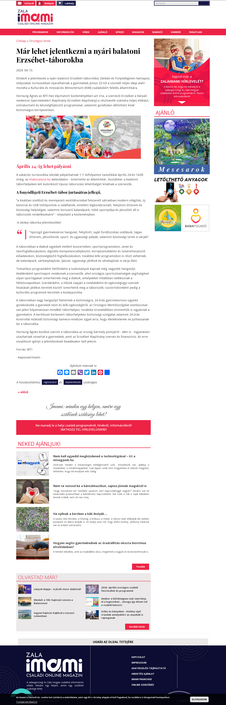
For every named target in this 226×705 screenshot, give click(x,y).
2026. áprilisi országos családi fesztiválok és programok (119, 589)
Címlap (24, 32)
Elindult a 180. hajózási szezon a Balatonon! (53, 601)
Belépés (49, 3)
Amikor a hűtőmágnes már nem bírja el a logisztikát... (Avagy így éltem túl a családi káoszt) (124, 602)
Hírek (86, 32)
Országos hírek (40, 41)
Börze (120, 32)
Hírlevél (29, 3)
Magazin (138, 32)
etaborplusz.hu (40, 179)
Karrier (176, 32)
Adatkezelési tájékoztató (149, 668)
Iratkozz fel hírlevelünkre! (84, 429)
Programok (40, 32)
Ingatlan (195, 32)
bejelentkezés (73, 382)
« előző (23, 392)
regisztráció (49, 382)
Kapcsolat (138, 657)
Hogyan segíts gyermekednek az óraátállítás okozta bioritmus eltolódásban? (99, 545)
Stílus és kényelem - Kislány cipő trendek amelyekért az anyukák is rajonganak (122, 614)
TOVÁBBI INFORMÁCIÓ (26, 702)
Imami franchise (142, 679)
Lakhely (69, 3)
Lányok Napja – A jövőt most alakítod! (57, 589)
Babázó (157, 32)
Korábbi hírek (137, 626)
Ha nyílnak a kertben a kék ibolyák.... (80, 514)
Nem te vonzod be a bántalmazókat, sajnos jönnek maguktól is (99, 486)
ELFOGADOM (199, 699)
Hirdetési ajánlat (143, 673)
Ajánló (102, 32)
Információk (65, 32)
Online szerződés (143, 684)
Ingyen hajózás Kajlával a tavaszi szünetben (54, 614)
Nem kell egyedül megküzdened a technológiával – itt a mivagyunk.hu (94, 458)
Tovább (140, 566)
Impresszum (139, 662)
